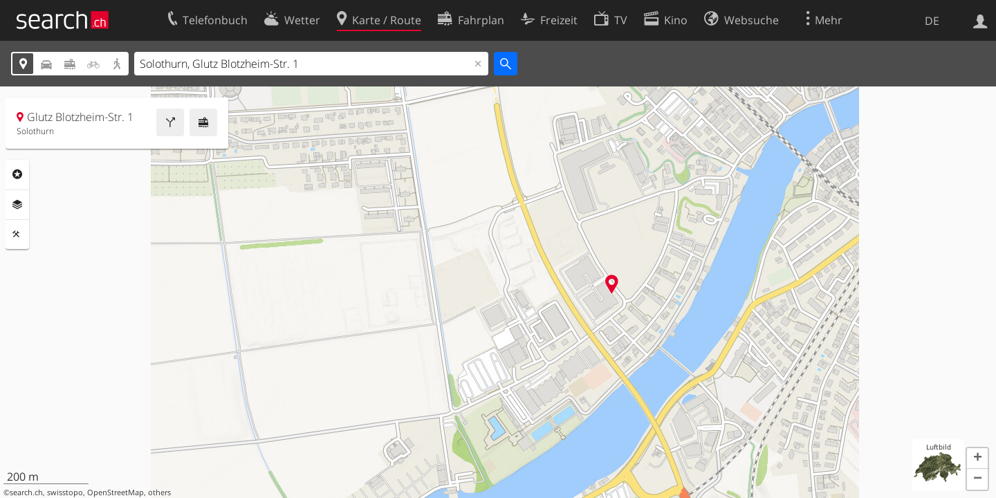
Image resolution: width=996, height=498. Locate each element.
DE (932, 20)
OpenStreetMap (115, 492)
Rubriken (17, 174)
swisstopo (65, 492)
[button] (977, 458)
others (159, 492)
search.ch (26, 492)
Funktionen (17, 234)
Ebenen (17, 204)
